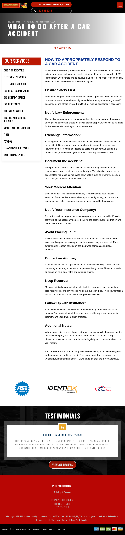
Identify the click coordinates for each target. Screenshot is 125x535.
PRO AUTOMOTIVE (62, 48)
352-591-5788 (44, 10)
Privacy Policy (61, 532)
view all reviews (62, 467)
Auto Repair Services (62, 494)
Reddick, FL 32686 (50, 21)
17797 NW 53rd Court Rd (32, 21)
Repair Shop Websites (24, 532)
